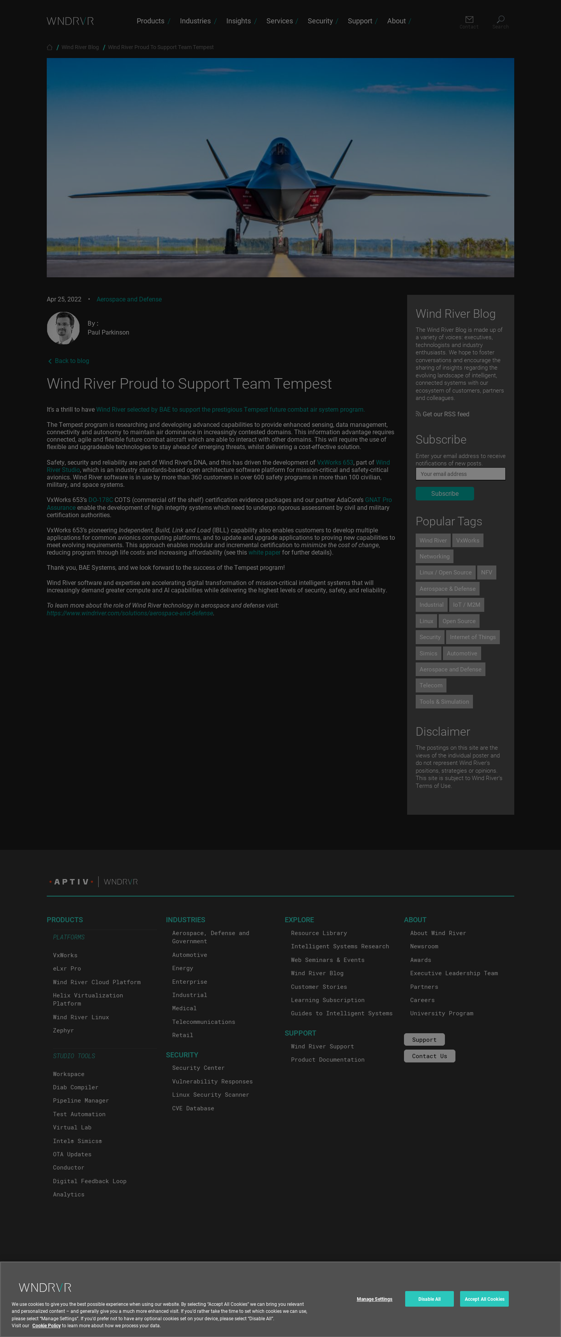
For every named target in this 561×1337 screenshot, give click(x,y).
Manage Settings (375, 1304)
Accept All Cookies (485, 1304)
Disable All (429, 1304)
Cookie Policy (46, 1330)
